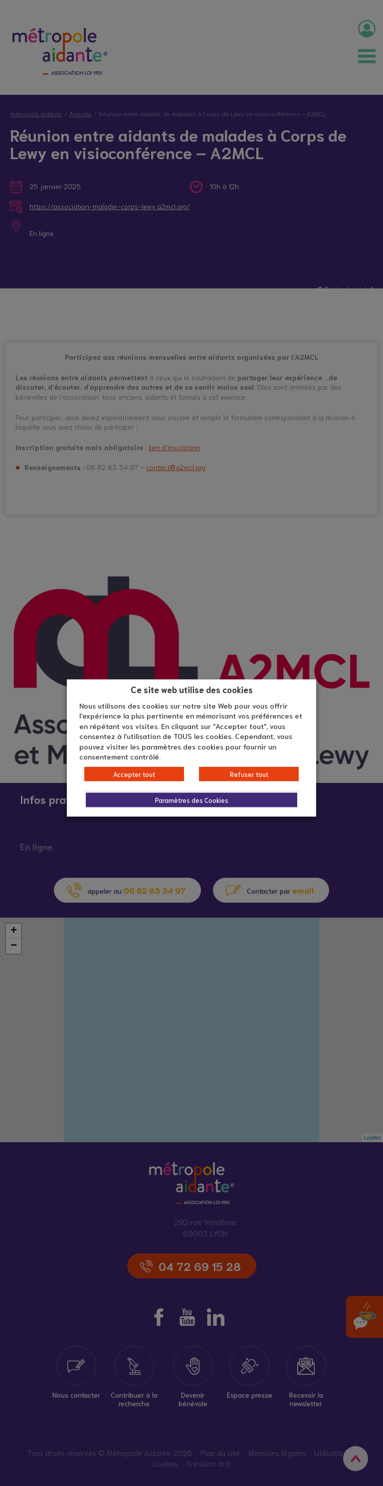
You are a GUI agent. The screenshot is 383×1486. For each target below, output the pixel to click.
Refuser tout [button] (249, 773)
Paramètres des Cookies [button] (191, 799)
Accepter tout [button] (134, 773)
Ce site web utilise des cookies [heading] (192, 689)
